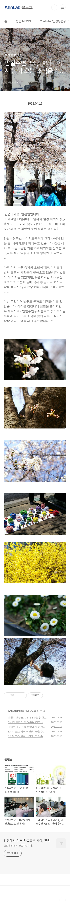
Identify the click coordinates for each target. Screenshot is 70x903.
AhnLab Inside (16, 710)
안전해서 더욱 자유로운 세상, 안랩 (27, 840)
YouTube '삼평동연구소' (54, 21)
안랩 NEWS (23, 21)
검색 (54, 7)
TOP (63, 900)
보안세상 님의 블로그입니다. (18, 845)
